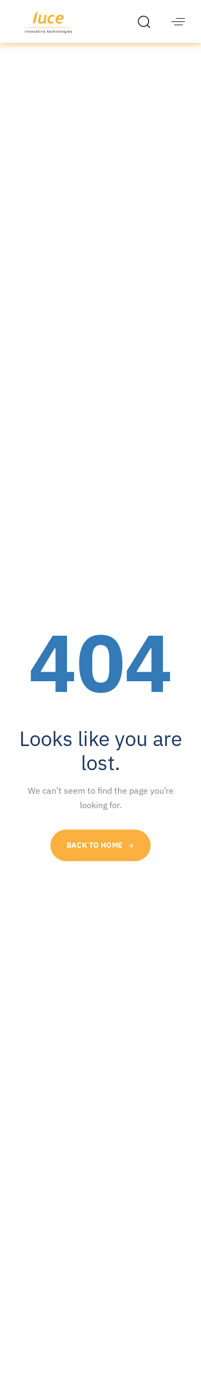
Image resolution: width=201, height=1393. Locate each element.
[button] (147, 21)
